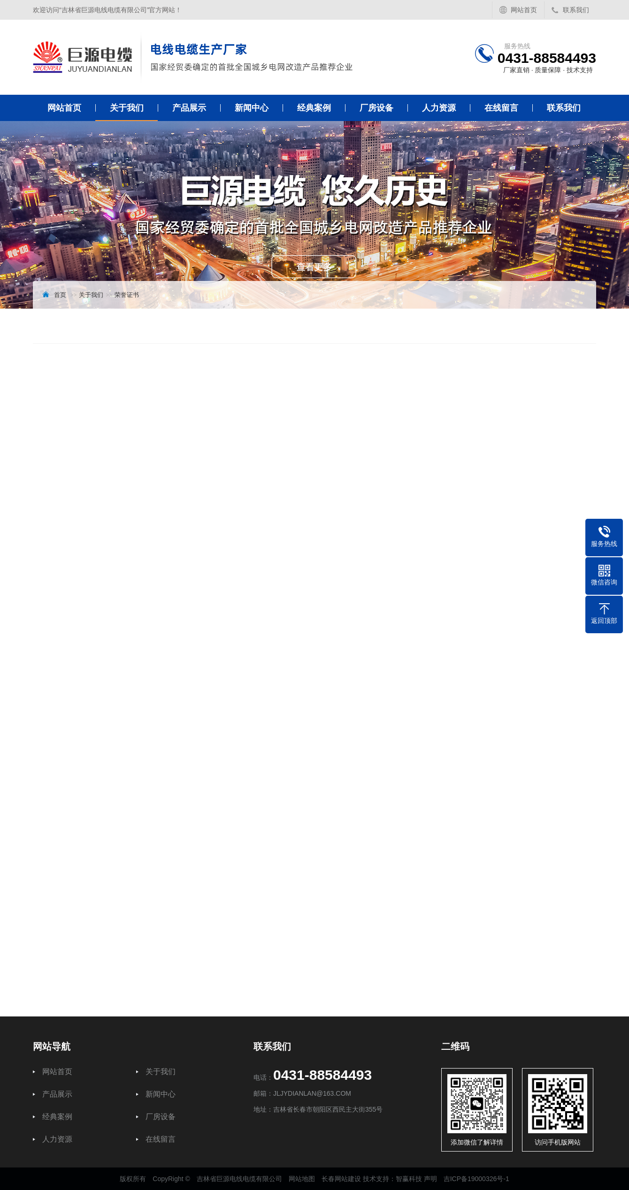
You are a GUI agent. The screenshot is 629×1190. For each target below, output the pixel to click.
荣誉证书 (127, 294)
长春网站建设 (341, 1178)
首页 (60, 294)
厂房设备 (376, 108)
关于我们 (127, 108)
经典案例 (314, 108)
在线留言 (501, 108)
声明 (430, 1178)
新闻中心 (251, 108)
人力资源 (439, 108)
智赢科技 (409, 1178)
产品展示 (189, 108)
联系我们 (576, 10)
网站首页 (524, 10)
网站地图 (302, 1178)
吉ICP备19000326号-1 (476, 1178)
